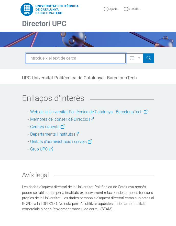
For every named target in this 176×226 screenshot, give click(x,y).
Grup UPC (41, 149)
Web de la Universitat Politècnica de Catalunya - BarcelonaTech (89, 111)
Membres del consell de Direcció (62, 119)
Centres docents (47, 126)
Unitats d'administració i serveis (61, 141)
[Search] (148, 58)
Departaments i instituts (54, 134)
